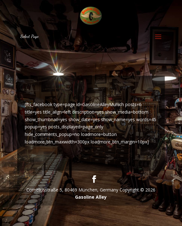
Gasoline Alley (91, 197)
